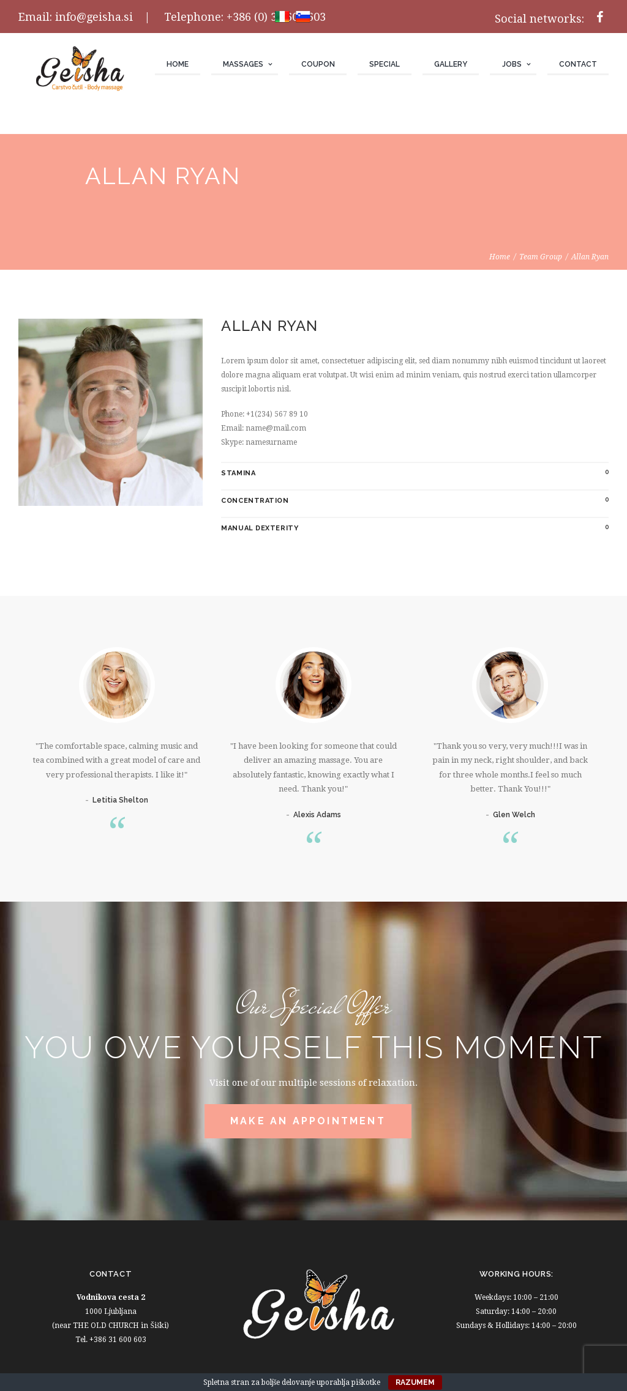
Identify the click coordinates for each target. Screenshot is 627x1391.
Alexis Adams (317, 814)
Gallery (450, 64)
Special (384, 64)
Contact (578, 64)
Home (178, 64)
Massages (243, 64)
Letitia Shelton (120, 800)
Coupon (318, 64)
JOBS (512, 64)
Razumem (415, 1382)
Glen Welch (514, 814)
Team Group (540, 257)
